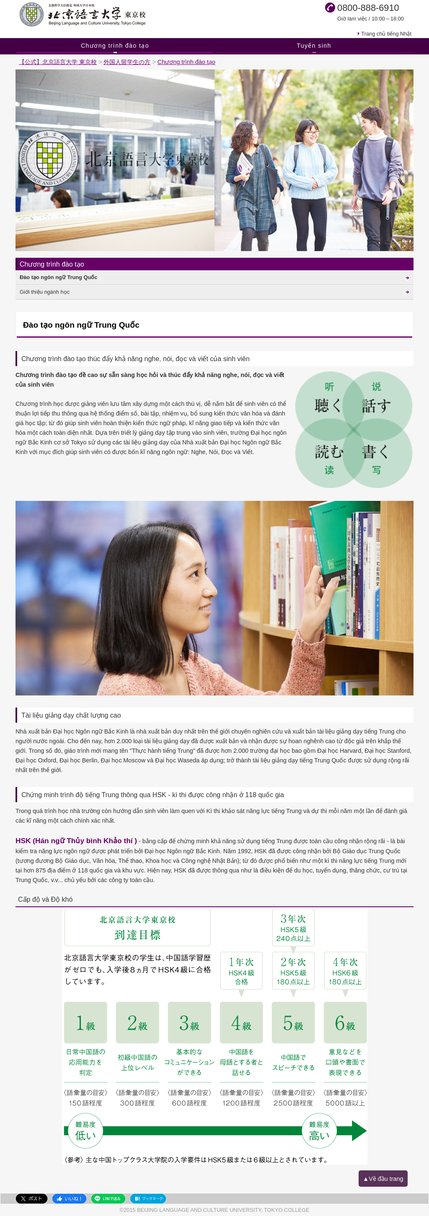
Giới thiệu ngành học (45, 292)
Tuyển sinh (314, 45)
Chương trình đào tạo (115, 45)
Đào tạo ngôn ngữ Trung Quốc (58, 277)
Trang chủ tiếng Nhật (386, 34)
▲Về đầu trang (383, 1178)
